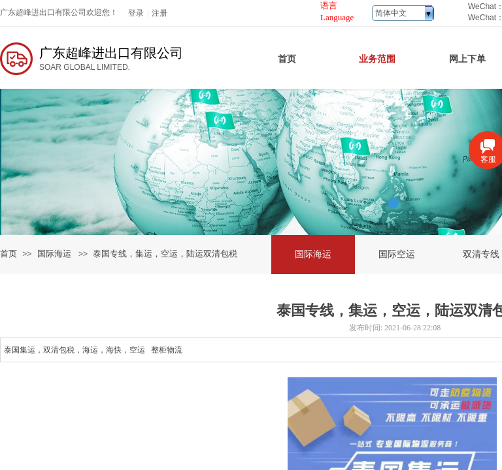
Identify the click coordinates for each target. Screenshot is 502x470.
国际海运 (54, 253)
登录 (136, 13)
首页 (8, 253)
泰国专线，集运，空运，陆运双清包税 (165, 253)
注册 (159, 13)
